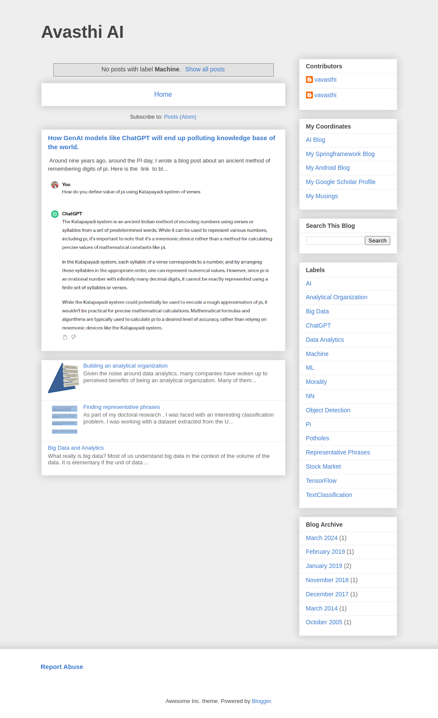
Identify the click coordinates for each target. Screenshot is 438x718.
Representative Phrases (338, 452)
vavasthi (326, 79)
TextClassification (329, 494)
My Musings (322, 196)
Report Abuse (62, 666)
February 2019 (325, 551)
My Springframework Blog (340, 153)
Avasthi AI (82, 31)
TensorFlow (321, 480)
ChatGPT (318, 325)
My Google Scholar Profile (341, 181)
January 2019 (324, 565)
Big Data (317, 311)
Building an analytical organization (125, 365)
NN (310, 396)
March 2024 (322, 537)
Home (163, 94)
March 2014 (322, 608)
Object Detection (328, 410)
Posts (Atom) (180, 117)
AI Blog (315, 139)
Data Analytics (325, 339)
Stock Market (323, 466)
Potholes (317, 438)
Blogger (261, 701)
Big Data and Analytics (76, 448)
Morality (316, 381)
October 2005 (324, 622)
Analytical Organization (337, 297)
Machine (317, 353)
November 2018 (327, 580)
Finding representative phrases (121, 407)
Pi (308, 424)
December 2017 (327, 594)
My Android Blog (328, 167)
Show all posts (205, 69)
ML (310, 367)
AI (309, 283)
